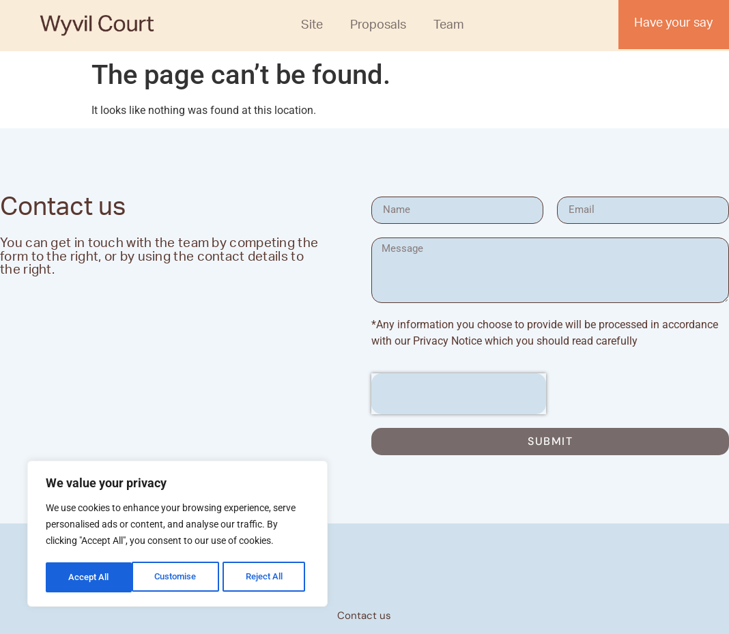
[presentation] (458, 393)
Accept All (267, 577)
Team (448, 26)
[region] (177, 535)
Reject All (179, 577)
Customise (89, 577)
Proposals (378, 26)
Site (312, 26)
